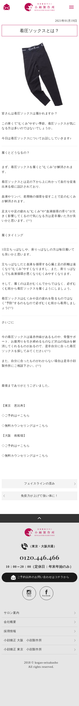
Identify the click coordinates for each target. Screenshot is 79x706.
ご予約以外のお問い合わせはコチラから (39, 577)
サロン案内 (11, 612)
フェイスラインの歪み (39, 483)
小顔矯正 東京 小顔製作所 (23, 649)
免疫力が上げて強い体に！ (39, 495)
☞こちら (23, 415)
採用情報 (10, 631)
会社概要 (10, 621)
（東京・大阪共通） (38, 546)
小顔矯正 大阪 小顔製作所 (23, 640)
